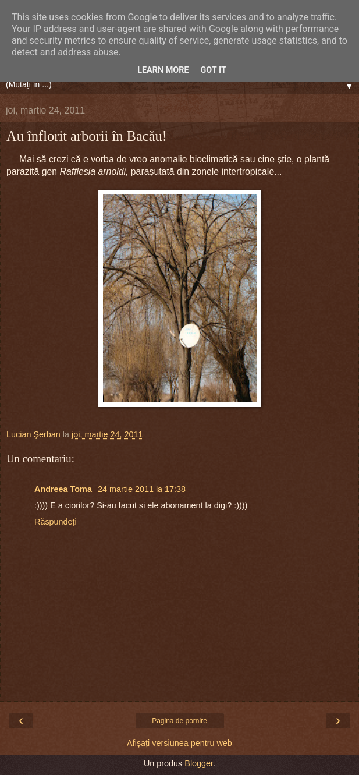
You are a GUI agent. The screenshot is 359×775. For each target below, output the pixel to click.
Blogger (198, 763)
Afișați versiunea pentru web (179, 743)
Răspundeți (55, 521)
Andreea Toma (64, 489)
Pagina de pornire (179, 721)
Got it (213, 70)
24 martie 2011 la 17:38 (142, 489)
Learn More (163, 70)
